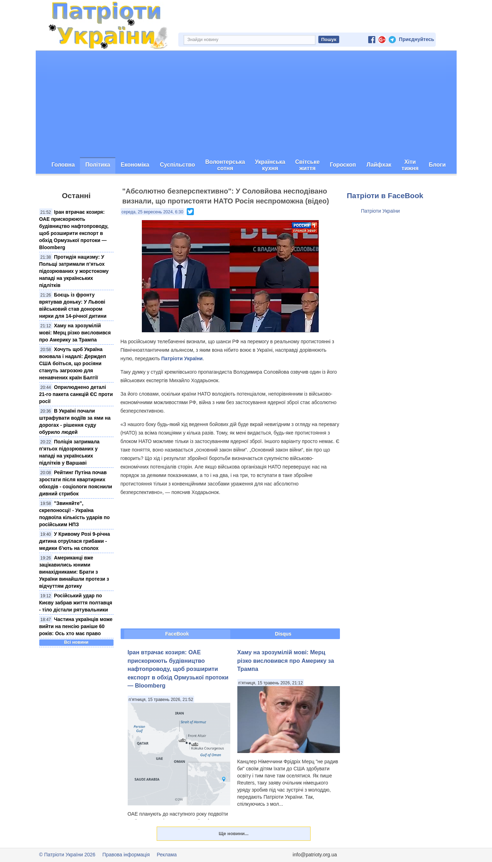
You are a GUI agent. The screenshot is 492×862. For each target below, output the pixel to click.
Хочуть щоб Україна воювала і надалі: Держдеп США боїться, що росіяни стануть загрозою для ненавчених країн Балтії (72, 363)
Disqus (283, 634)
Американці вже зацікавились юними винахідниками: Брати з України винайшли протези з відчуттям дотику (74, 572)
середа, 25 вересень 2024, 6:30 (153, 211)
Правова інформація (126, 854)
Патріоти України (182, 358)
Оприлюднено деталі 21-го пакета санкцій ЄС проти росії (76, 394)
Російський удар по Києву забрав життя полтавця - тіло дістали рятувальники (75, 603)
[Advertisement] (246, 104)
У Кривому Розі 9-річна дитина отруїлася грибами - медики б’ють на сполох (74, 541)
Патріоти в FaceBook (385, 195)
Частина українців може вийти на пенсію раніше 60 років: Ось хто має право (76, 626)
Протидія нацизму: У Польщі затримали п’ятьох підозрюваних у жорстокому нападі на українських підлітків (74, 271)
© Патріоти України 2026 (67, 854)
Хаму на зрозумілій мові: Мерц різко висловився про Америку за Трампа (75, 333)
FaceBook (177, 634)
